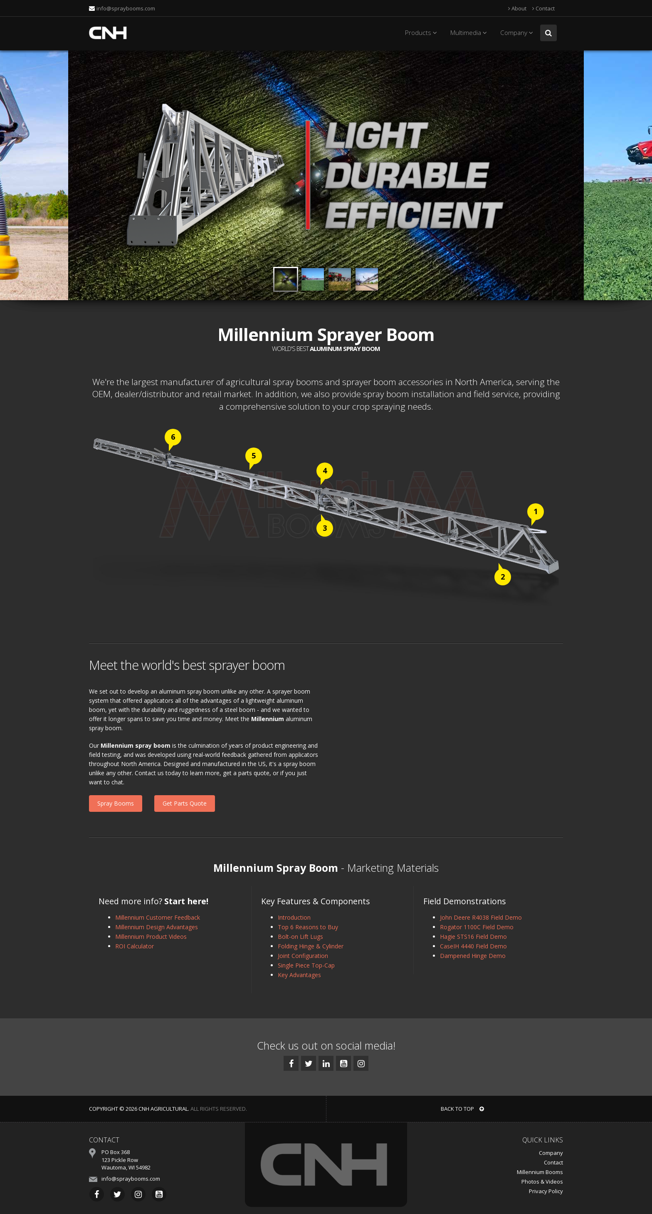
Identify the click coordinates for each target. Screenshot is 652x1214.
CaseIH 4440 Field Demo (473, 946)
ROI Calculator (134, 946)
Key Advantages (299, 975)
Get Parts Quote (185, 803)
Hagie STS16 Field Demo (473, 936)
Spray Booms (115, 803)
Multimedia (469, 32)
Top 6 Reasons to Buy (308, 927)
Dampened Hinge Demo (473, 956)
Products (422, 32)
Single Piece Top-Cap (306, 965)
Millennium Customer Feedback (157, 917)
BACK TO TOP (462, 1108)
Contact (543, 8)
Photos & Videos (542, 1181)
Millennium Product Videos (151, 936)
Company (518, 32)
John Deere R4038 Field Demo (481, 917)
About (517, 8)
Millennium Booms (540, 1172)
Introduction (294, 917)
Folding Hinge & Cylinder (310, 946)
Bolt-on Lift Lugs (300, 936)
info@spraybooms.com (125, 8)
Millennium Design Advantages (156, 927)
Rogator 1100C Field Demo (477, 927)
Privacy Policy (546, 1191)
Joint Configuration (303, 956)
